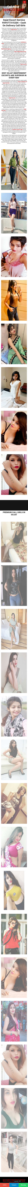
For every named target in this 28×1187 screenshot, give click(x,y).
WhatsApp (23, 1185)
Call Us (4, 1185)
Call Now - (14, 8)
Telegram (14, 1185)
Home (4, 1180)
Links (12, 1180)
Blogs (4, 1181)
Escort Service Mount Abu (17, 1182)
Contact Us (22, 1180)
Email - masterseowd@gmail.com (14, 13)
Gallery (8, 1180)
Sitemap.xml (10, 1181)
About (16, 1180)
